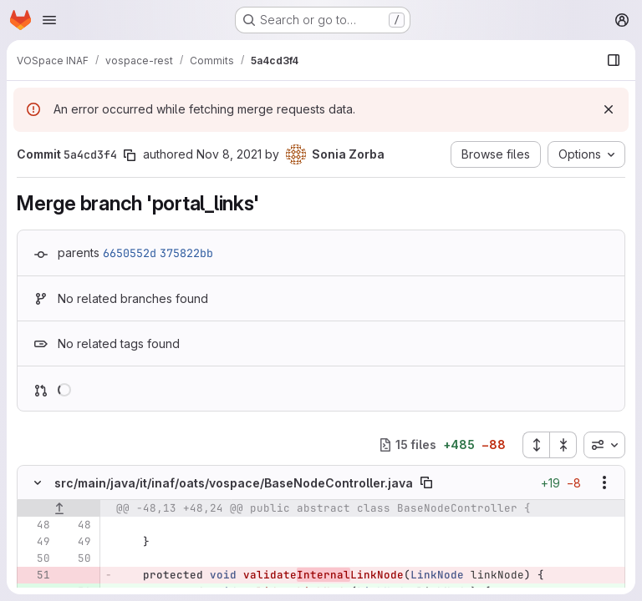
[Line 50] (36, 558)
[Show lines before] (59, 508)
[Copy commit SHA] (130, 155)
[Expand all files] (535, 445)
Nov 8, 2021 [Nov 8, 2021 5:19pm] (229, 154)
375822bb (186, 252)
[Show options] (604, 482)
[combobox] (604, 445)
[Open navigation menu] (49, 20)
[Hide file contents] (38, 482)
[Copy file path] (426, 482)
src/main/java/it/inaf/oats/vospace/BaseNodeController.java (233, 483)
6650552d (129, 252)
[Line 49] (36, 541)
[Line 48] (36, 525)
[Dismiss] (609, 109)
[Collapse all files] (563, 445)
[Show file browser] (613, 60)
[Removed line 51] (36, 575)
